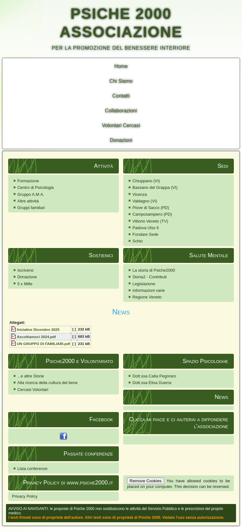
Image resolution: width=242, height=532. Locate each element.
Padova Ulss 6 (145, 227)
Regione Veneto (147, 297)
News (121, 312)
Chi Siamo (121, 81)
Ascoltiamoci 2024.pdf (36, 337)
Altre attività (28, 201)
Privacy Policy (24, 496)
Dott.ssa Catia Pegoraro (154, 376)
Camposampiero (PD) (152, 214)
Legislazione (143, 283)
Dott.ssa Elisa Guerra (151, 382)
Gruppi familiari (31, 207)
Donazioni (121, 140)
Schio (137, 241)
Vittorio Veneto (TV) (150, 221)
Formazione (28, 180)
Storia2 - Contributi (149, 276)
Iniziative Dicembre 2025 (38, 329)
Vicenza (139, 194)
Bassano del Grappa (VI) (154, 187)
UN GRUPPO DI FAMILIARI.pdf (43, 344)
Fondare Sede (145, 234)
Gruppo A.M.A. (30, 194)
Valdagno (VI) (144, 201)
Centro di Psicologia (35, 187)
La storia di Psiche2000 (153, 270)
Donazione (27, 276)
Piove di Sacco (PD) (150, 207)
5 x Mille (24, 283)
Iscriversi (25, 270)
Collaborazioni (121, 110)
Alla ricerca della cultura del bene (47, 382)
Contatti (121, 96)
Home (121, 66)
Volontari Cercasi (121, 125)
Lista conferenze (32, 468)
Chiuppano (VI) (146, 180)
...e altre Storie (30, 376)
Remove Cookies (145, 480)
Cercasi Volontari (32, 389)
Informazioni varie (148, 290)
